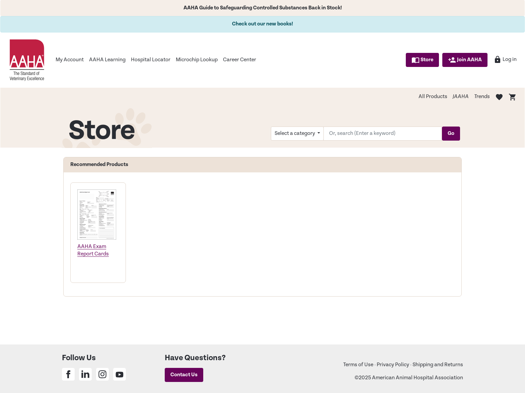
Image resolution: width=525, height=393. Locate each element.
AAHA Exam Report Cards (93, 250)
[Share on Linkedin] (85, 374)
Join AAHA (465, 60)
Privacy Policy (393, 365)
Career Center (239, 60)
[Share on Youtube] (119, 374)
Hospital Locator (150, 60)
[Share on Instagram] (102, 374)
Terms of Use (358, 365)
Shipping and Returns (437, 365)
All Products (433, 96)
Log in (505, 60)
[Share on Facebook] (68, 374)
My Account (70, 60)
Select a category (295, 133)
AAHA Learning (107, 60)
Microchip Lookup (197, 60)
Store (422, 60)
